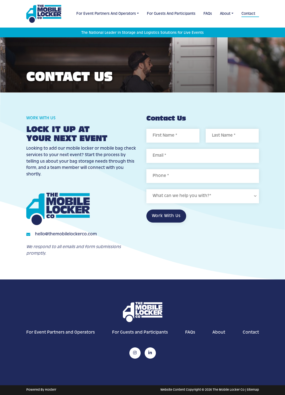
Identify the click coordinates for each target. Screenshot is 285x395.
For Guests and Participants (171, 14)
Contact (248, 14)
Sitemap (253, 389)
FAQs (207, 14)
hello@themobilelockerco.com (66, 234)
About (225, 14)
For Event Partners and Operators (106, 14)
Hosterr (50, 389)
